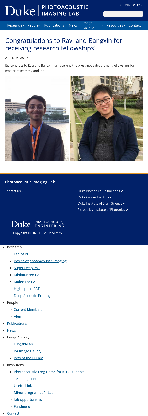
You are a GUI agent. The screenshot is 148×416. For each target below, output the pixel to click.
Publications (54, 25)
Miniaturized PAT (27, 274)
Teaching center (27, 378)
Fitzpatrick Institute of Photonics (101, 209)
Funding (20, 406)
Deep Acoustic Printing (32, 295)
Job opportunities (28, 399)
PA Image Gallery (27, 351)
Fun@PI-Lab (23, 344)
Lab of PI (21, 254)
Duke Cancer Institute (93, 197)
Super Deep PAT (27, 268)
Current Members (28, 309)
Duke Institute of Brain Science (100, 203)
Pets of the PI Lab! (28, 358)
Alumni (19, 316)
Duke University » (129, 5)
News (73, 25)
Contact (135, 25)
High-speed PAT (27, 288)
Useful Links (24, 385)
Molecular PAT (25, 281)
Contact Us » (14, 191)
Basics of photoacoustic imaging (40, 261)
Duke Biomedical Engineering (99, 191)
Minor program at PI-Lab (34, 392)
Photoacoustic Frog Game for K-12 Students (49, 371)
